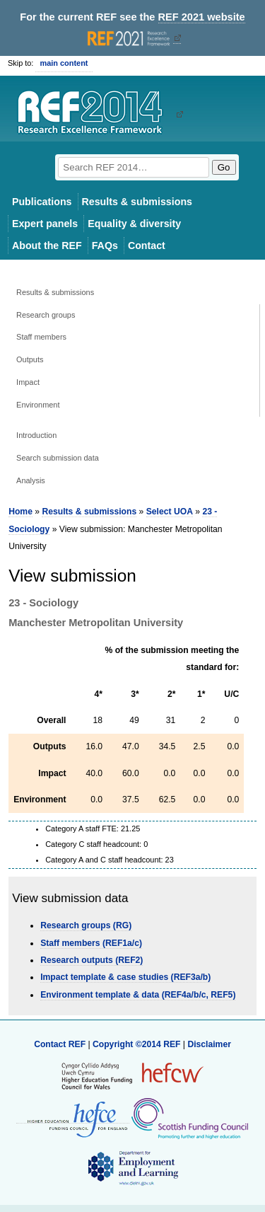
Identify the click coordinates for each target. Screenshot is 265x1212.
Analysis (30, 480)
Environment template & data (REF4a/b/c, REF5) (137, 995)
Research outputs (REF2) (91, 960)
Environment (37, 404)
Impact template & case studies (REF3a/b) (125, 977)
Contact (146, 245)
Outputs (29, 359)
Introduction (36, 435)
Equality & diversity (134, 223)
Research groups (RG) (85, 925)
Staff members (41, 337)
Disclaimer (209, 1044)
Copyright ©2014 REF (138, 1044)
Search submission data (57, 458)
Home (20, 511)
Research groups (45, 315)
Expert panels (45, 223)
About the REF (47, 245)
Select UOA (169, 511)
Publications (42, 201)
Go (224, 167)
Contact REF (60, 1044)
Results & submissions (137, 201)
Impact (28, 382)
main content (64, 63)
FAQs (105, 245)
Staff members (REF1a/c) (91, 943)
